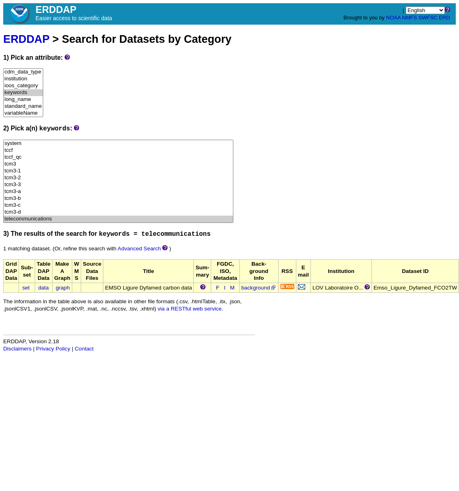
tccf (118, 150)
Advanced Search (139, 249)
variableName (23, 113)
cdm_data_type (23, 72)
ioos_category (23, 85)
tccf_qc (118, 157)
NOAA (393, 18)
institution (23, 79)
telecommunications (118, 219)
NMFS (409, 18)
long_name (23, 99)
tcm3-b (118, 198)
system (118, 143)
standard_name (23, 106)
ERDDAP (26, 39)
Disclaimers (17, 349)
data (43, 288)
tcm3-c (118, 205)
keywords (23, 92)
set (25, 288)
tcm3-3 (118, 184)
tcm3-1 (118, 171)
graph (63, 288)
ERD (444, 18)
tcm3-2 (118, 177)
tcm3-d (118, 212)
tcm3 (118, 164)
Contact (84, 349)
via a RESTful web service (190, 309)
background (259, 288)
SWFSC (428, 18)
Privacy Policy (53, 349)
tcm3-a (118, 191)
